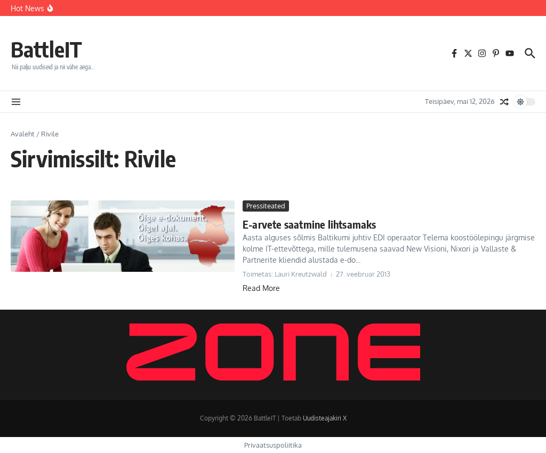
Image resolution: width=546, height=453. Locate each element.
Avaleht (23, 134)
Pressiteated (265, 205)
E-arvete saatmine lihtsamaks (309, 224)
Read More (261, 288)
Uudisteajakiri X (325, 418)
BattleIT (46, 49)
